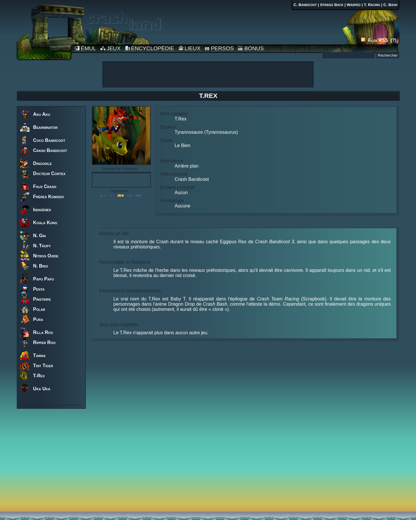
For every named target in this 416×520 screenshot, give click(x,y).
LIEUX (189, 48)
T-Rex (39, 375)
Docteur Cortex (49, 173)
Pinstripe (42, 299)
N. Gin (39, 235)
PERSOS (219, 48)
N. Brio (40, 265)
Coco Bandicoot (49, 140)
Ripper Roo (44, 342)
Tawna (39, 355)
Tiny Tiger (43, 365)
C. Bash (390, 5)
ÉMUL (85, 48)
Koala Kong (45, 222)
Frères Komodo (48, 196)
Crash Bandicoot (50, 150)
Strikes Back (331, 5)
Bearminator (45, 127)
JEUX (111, 48)
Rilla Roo (43, 332)
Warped (354, 5)
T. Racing (372, 5)
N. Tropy (42, 245)
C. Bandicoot (305, 5)
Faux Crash (44, 186)
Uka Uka (41, 388)
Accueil (44, 30)
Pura (38, 319)
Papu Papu (43, 278)
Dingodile (42, 163)
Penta (39, 289)
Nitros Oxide (46, 255)
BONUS (251, 48)
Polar (39, 309)
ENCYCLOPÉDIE (149, 48)
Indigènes (42, 209)
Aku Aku (41, 114)
